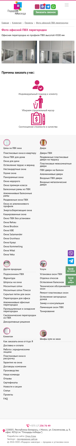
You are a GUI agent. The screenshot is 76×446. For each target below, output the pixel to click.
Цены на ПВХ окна (12, 148)
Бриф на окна (71, 269)
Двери (43, 148)
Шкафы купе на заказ (50, 339)
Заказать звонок (46, 12)
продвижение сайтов (27, 439)
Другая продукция (12, 269)
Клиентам (8, 336)
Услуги (43, 269)
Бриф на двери (71, 280)
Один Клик (30, 436)
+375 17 (40, 425)
